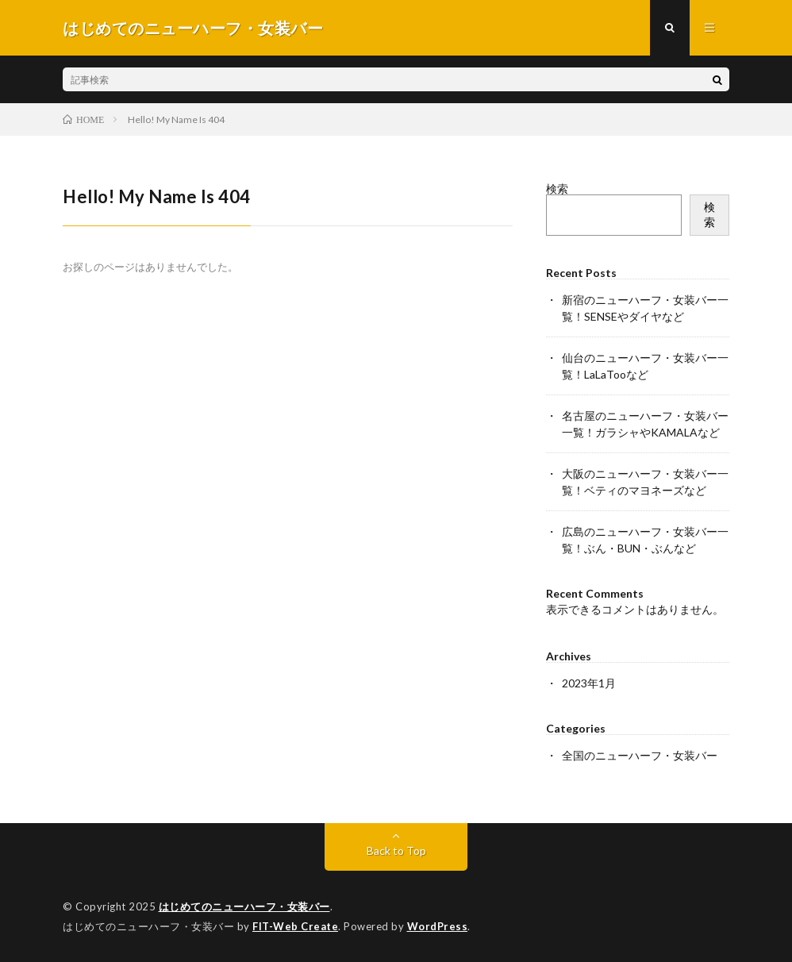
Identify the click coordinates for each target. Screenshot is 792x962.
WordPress (437, 926)
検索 (557, 188)
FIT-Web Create (295, 926)
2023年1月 (589, 683)
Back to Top (396, 850)
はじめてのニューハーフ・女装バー (244, 906)
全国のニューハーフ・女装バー (639, 755)
